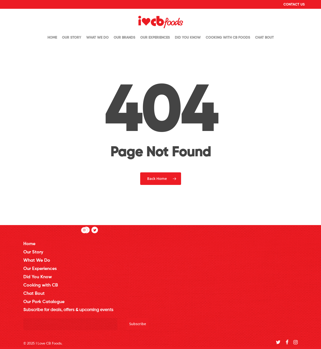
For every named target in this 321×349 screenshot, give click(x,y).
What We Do (97, 37)
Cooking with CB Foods (228, 37)
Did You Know (188, 37)
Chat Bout (264, 37)
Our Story (71, 37)
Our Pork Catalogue (43, 302)
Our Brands (124, 37)
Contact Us (294, 4)
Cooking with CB (40, 285)
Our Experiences (155, 37)
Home (52, 37)
